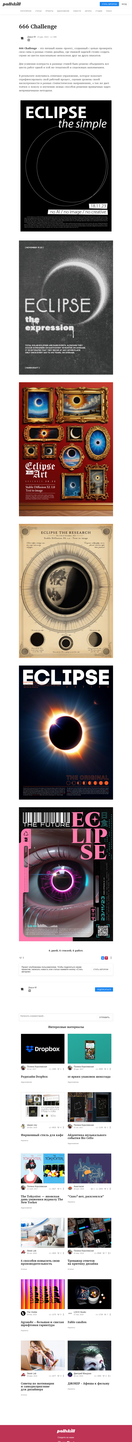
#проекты (24, 1140)
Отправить (104, 1017)
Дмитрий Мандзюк (82, 1373)
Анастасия (79, 1186)
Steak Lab (31, 1251)
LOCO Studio (80, 1312)
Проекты (49, 11)
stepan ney (32, 1125)
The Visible (32, 1312)
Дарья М (31, 37)
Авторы (88, 11)
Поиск (109, 11)
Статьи (38, 11)
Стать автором (109, 4)
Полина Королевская (37, 1067)
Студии (99, 11)
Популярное (25, 11)
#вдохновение (26, 1082)
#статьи (24, 1269)
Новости (77, 11)
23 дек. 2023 (42, 37)
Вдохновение (63, 11)
